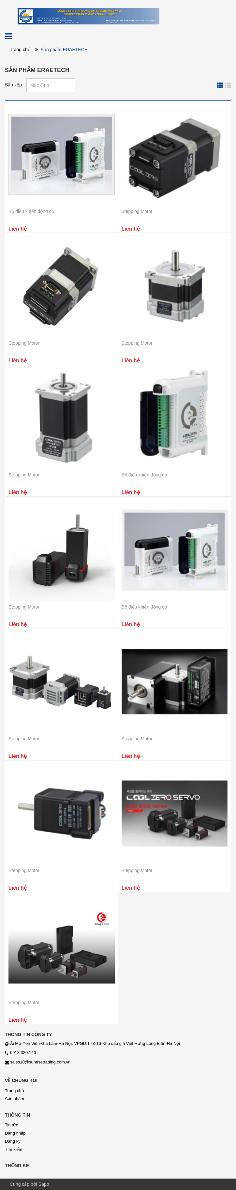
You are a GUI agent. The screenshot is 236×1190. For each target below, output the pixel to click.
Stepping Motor (137, 211)
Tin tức (11, 1124)
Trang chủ (20, 49)
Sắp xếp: (14, 84)
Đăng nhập (15, 1133)
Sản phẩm (14, 1098)
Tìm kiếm (13, 1149)
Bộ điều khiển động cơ (31, 211)
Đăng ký (13, 1141)
